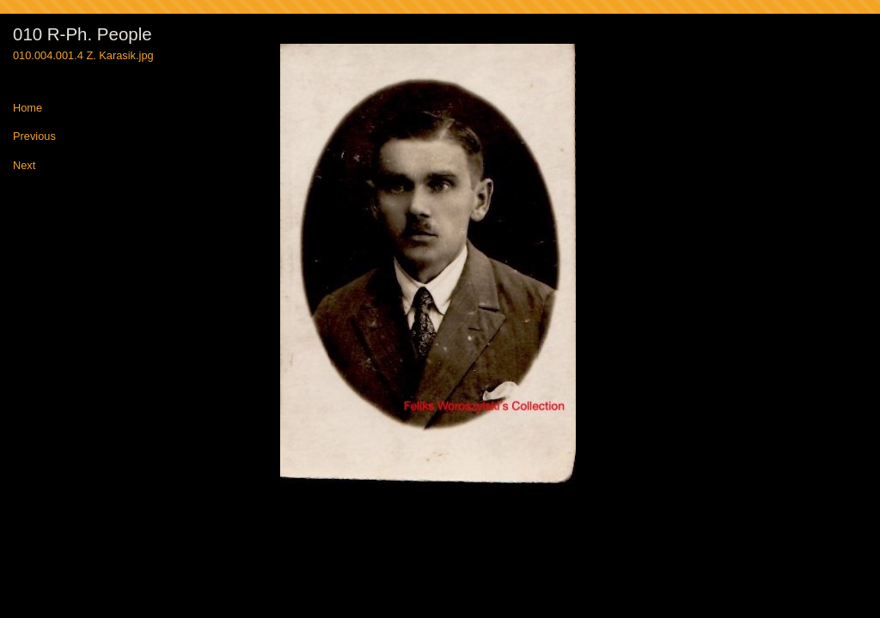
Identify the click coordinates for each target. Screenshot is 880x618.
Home (27, 108)
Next (24, 166)
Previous (34, 136)
